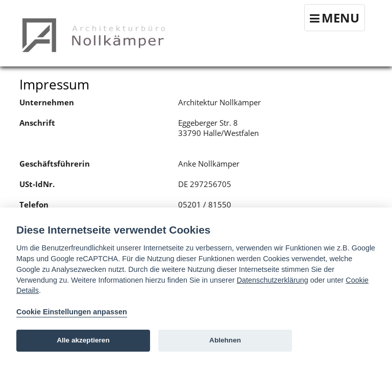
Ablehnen (225, 340)
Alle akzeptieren (83, 340)
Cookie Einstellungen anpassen (71, 312)
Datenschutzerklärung (272, 280)
